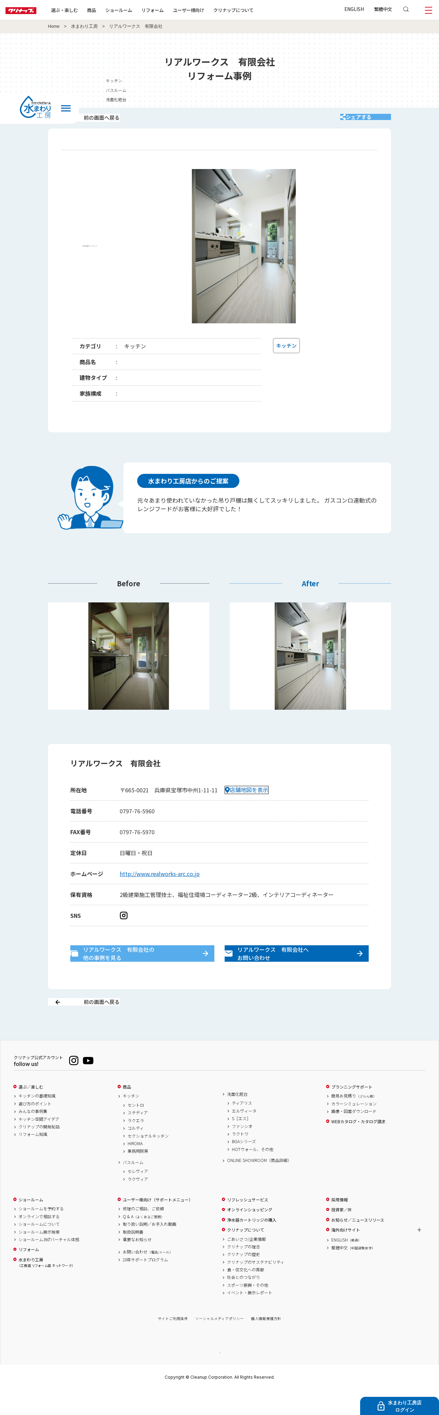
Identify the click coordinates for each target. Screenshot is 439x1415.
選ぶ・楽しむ (86, 10)
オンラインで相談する (39, 1240)
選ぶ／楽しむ (31, 1111)
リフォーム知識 (33, 1158)
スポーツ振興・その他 (247, 1309)
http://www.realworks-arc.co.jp (160, 882)
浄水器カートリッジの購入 (251, 1244)
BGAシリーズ (244, 1165)
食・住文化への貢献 (245, 1294)
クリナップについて (255, 10)
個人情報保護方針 (266, 1342)
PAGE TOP (219, 1376)
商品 (127, 1111)
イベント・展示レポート (249, 1317)
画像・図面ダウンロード (354, 1135)
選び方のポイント (35, 1127)
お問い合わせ (148, 1276)
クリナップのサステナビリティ (255, 1286)
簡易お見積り (354, 1120)
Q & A (143, 1240)
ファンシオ (242, 1150)
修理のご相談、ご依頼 (143, 1233)
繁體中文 (383, 8)
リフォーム (174, 10)
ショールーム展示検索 (39, 1256)
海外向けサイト (345, 1254)
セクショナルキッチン (148, 1160)
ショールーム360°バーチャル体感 (49, 1263)
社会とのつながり (243, 1301)
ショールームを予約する (41, 1233)
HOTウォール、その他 (252, 1173)
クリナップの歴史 (243, 1278)
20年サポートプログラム (145, 1283)
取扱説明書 (133, 1256)
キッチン (131, 1120)
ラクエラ (136, 1144)
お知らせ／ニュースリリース (357, 1244)
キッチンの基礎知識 (37, 1120)
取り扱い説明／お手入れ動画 (149, 1248)
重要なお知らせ (137, 1263)
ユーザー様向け (210, 10)
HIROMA (135, 1168)
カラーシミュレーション (354, 1127)
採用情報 (339, 1223)
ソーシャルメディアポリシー (219, 1342)
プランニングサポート (351, 1111)
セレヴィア (138, 1195)
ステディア (138, 1137)
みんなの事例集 (33, 1135)
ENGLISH (354, 8)
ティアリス (242, 1127)
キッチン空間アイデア (39, 1143)
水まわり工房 (84, 26)
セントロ (136, 1129)
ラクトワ (240, 1158)
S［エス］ (241, 1143)
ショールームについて (39, 1248)
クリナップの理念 (243, 1270)
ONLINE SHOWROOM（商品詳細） (259, 1184)
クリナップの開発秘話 (39, 1151)
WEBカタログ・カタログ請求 (358, 1145)
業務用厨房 (138, 1175)
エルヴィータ (244, 1135)
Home (54, 26)
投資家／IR (341, 1234)
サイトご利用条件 (173, 1342)
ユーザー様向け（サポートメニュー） (158, 1223)
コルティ (136, 1152)
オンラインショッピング (249, 1234)
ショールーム (140, 10)
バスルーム (133, 1186)
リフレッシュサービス (247, 1223)
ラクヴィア (138, 1203)
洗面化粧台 (237, 1118)
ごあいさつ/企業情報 (246, 1263)
